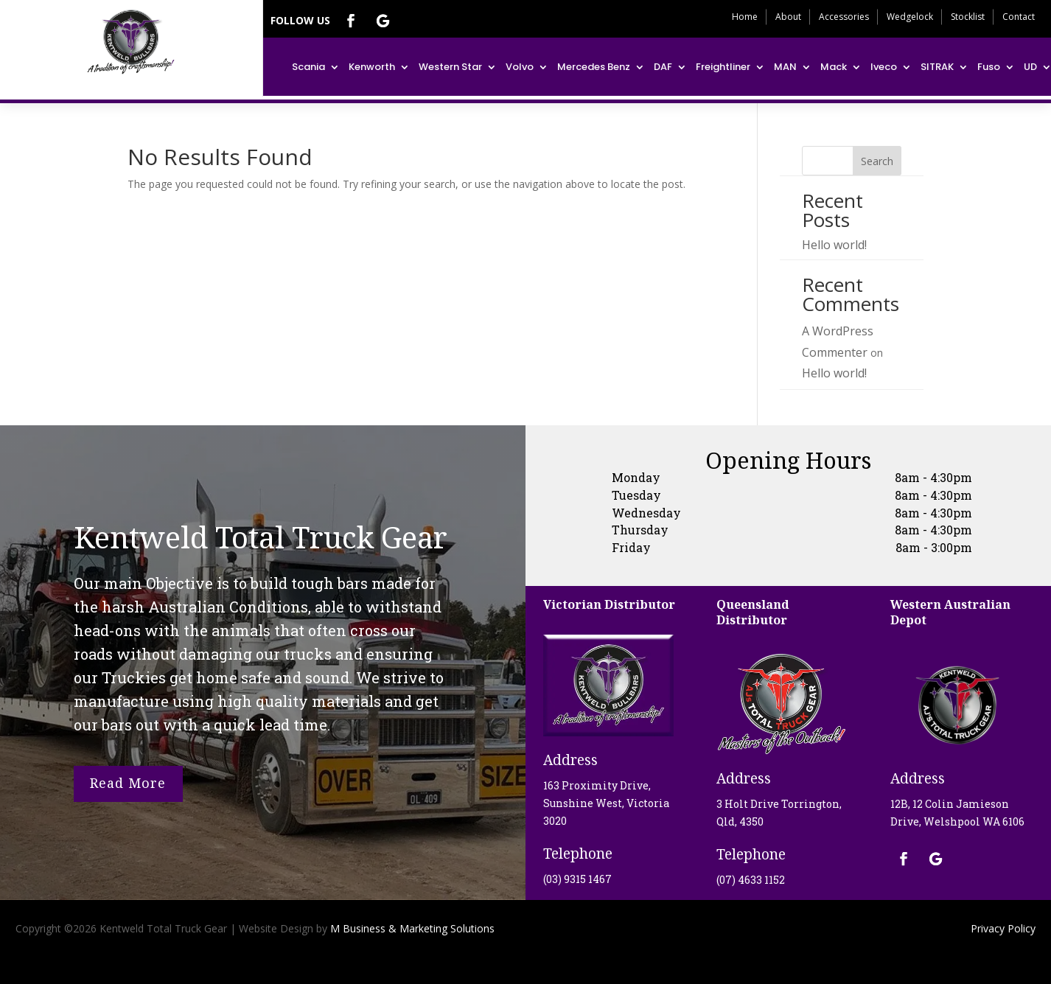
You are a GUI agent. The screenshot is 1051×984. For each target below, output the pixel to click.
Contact (1018, 16)
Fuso (988, 67)
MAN (785, 67)
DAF (663, 67)
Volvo (520, 67)
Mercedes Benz (593, 67)
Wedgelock (910, 16)
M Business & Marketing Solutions (411, 928)
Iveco (883, 67)
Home (745, 16)
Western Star (450, 67)
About (788, 16)
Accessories (844, 16)
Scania (308, 67)
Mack (833, 67)
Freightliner (723, 67)
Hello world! (834, 245)
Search (877, 161)
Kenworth (372, 67)
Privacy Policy (1003, 928)
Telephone (577, 853)
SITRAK (937, 67)
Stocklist (968, 16)
